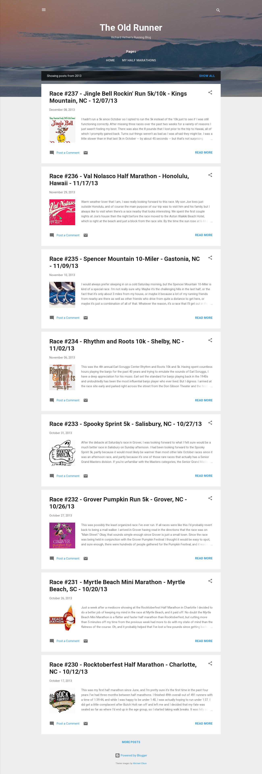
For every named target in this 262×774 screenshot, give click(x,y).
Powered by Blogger (131, 755)
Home (110, 60)
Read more (204, 152)
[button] (210, 93)
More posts (131, 742)
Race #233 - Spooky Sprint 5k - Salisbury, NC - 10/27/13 (125, 423)
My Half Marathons (139, 60)
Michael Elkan (140, 763)
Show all (207, 76)
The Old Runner (131, 27)
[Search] (218, 11)
